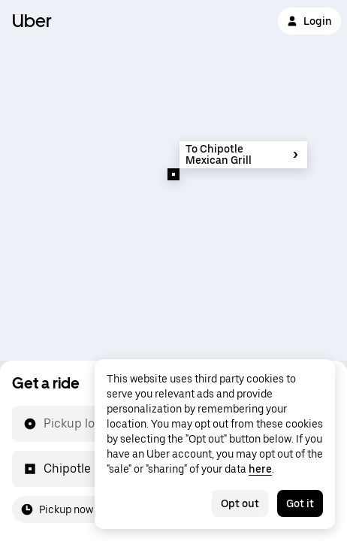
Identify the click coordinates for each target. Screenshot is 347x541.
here (260, 469)
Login (309, 21)
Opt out (240, 503)
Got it (300, 503)
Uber (32, 21)
